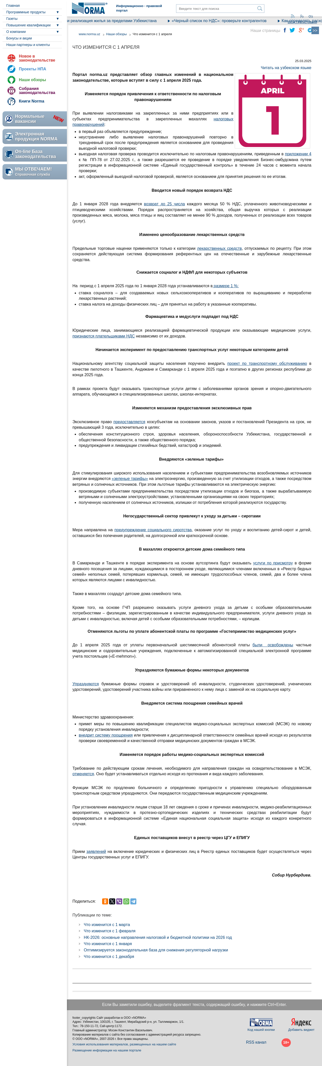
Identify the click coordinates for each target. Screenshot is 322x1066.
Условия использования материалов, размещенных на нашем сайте (124, 1044)
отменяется (83, 774)
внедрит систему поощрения (106, 735)
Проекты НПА (32, 69)
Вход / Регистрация (302, 22)
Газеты (11, 19)
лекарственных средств (219, 248)
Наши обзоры (32, 80)
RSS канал (256, 1042)
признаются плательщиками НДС (103, 336)
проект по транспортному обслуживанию (267, 363)
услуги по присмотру (273, 563)
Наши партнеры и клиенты (28, 45)
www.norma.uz (89, 34)
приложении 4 (298, 154)
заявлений (96, 851)
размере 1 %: (226, 286)
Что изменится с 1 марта (107, 925)
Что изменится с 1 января (108, 944)
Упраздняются (85, 684)
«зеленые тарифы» (130, 478)
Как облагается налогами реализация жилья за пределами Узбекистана (95, 21)
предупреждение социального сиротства (153, 530)
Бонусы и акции (19, 38)
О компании (16, 32)
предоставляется (129, 422)
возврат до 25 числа (164, 204)
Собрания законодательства (37, 90)
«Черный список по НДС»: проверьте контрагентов (224, 21)
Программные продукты (26, 12)
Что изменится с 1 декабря (109, 956)
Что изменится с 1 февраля (110, 931)
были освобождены (273, 645)
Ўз (301, 16)
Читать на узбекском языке (286, 68)
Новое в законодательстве (37, 58)
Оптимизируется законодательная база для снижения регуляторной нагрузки (156, 950)
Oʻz (311, 16)
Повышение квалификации (28, 25)
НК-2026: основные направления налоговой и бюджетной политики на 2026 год (158, 937)
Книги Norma (31, 101)
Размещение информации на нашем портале (106, 1050)
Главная (13, 6)
